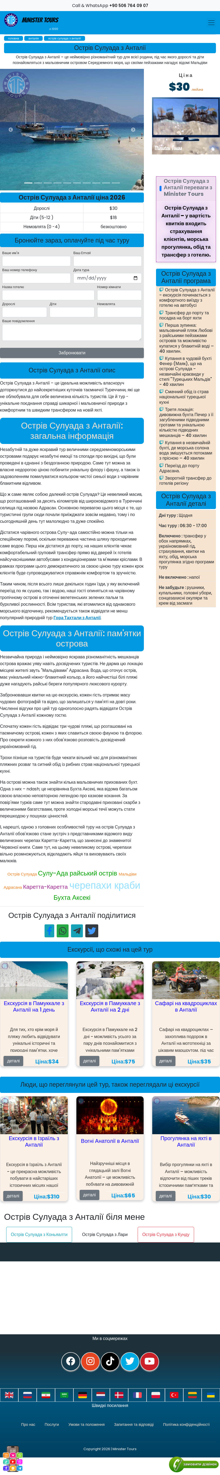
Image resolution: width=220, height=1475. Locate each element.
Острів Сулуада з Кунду (165, 1234)
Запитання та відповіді (134, 1424)
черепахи (91, 885)
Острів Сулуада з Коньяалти (39, 1234)
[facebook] (70, 1361)
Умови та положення (86, 1424)
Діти (53, 304)
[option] (108, 129)
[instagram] (90, 1361)
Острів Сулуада (23, 874)
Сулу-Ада (54, 873)
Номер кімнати (109, 286)
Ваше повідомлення (18, 321)
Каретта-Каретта (46, 887)
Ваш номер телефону (19, 269)
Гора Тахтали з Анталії (77, 618)
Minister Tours (31, 22)
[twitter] (129, 1361)
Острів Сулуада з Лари (105, 1234)
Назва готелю (13, 286)
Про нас (28, 1424)
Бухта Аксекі (71, 897)
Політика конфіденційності (186, 1424)
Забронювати (72, 353)
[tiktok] (110, 1361)
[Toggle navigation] (211, 22)
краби (127, 885)
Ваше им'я (10, 252)
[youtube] (149, 1361)
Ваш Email (82, 252)
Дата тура (81, 269)
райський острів (94, 873)
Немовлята (106, 304)
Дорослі (8, 304)
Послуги (52, 1424)
